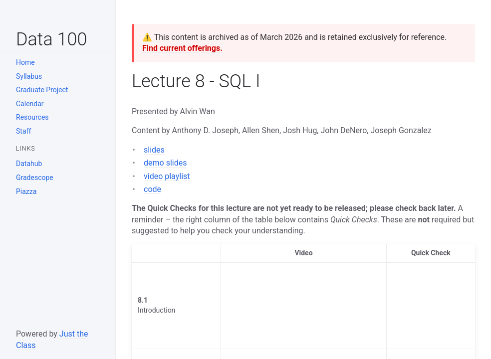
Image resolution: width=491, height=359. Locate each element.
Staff (23, 131)
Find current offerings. (182, 48)
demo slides (165, 163)
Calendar (30, 104)
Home (25, 62)
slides (154, 150)
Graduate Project (42, 90)
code (152, 189)
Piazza (26, 191)
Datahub (29, 164)
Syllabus (29, 76)
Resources (32, 117)
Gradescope (34, 177)
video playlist (167, 176)
